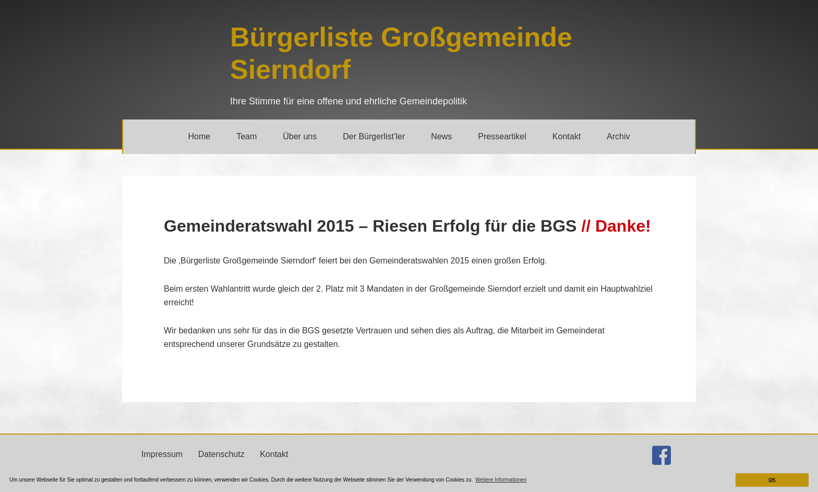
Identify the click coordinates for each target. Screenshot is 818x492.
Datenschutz (221, 454)
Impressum (162, 454)
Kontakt (274, 454)
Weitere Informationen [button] (500, 480)
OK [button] (772, 479)
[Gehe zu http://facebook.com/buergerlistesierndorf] (661, 455)
